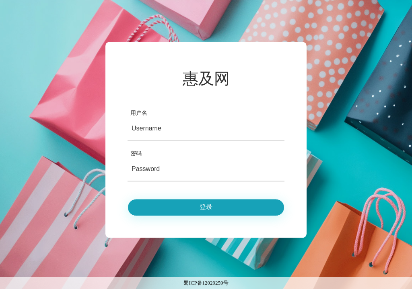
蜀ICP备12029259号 (205, 283)
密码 (136, 154)
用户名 (138, 113)
